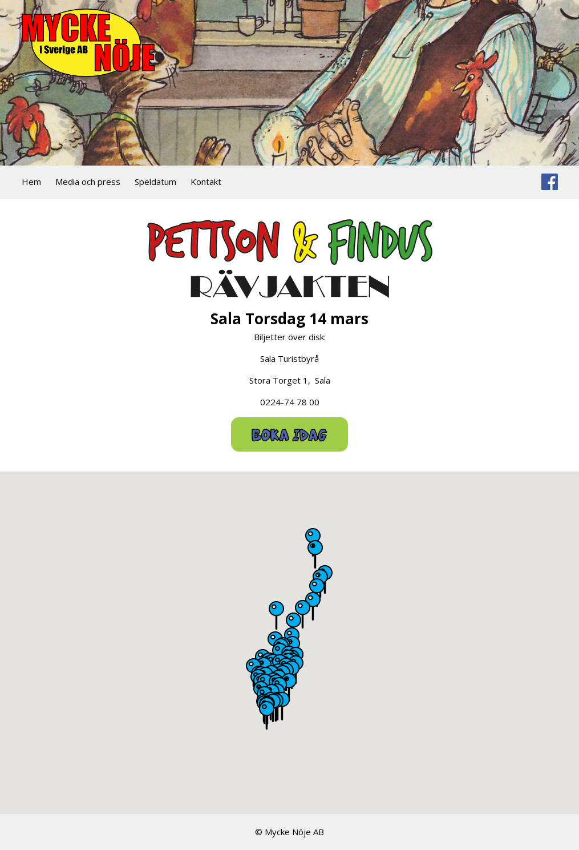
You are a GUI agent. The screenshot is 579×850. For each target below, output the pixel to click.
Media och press (87, 181)
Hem (31, 181)
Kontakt (206, 181)
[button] (302, 614)
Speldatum (155, 181)
